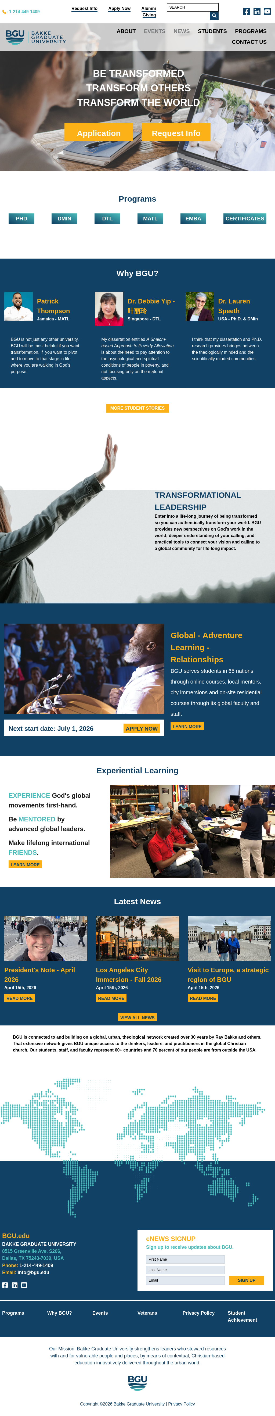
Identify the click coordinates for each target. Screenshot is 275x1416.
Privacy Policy (199, 1313)
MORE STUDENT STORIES (137, 408)
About (126, 31)
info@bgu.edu (33, 1272)
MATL (150, 218)
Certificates (245, 218)
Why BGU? (138, 273)
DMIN (64, 218)
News (182, 31)
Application (99, 133)
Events (154, 31)
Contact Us (249, 42)
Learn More (187, 726)
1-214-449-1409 (36, 1265)
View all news (137, 1017)
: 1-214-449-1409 (23, 11)
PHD (21, 218)
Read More (19, 998)
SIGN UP (247, 1280)
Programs (251, 31)
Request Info (176, 133)
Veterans (147, 1313)
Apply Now (142, 729)
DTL (107, 218)
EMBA (193, 218)
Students (212, 31)
